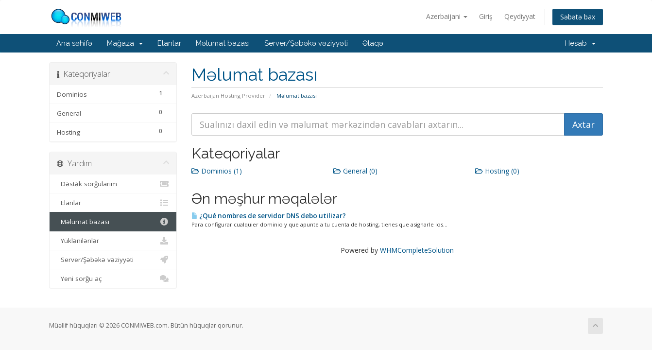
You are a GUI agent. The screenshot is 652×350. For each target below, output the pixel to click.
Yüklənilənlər (113, 240)
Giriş (486, 16)
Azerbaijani (446, 16)
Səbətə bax (577, 16)
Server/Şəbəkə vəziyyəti (306, 43)
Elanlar (169, 43)
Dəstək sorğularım (113, 184)
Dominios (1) (216, 170)
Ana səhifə (74, 43)
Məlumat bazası (223, 43)
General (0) (355, 170)
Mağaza (125, 43)
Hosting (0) (497, 170)
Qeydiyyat (519, 16)
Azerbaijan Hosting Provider (228, 95)
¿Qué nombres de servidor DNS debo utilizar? (268, 215)
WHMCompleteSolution (417, 250)
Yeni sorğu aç (113, 278)
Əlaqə (372, 43)
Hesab (580, 43)
